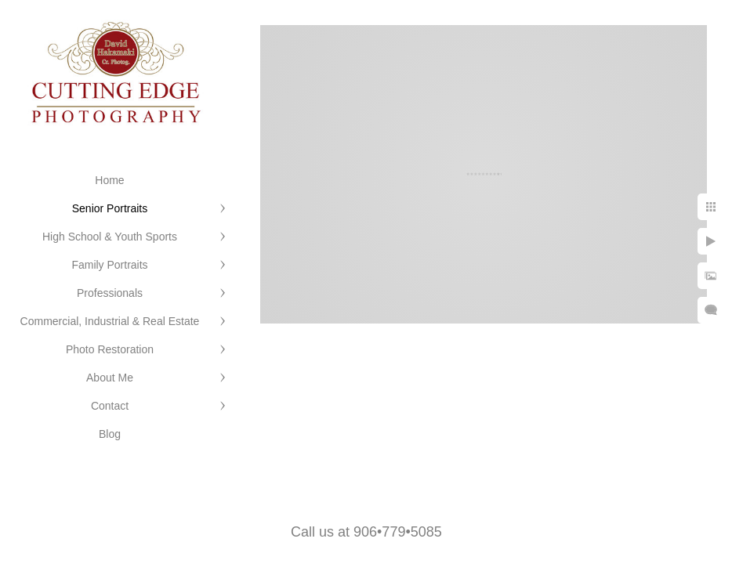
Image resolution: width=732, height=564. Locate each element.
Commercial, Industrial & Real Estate (110, 321)
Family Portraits (109, 264)
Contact (110, 406)
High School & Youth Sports (109, 236)
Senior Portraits (109, 208)
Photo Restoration (110, 349)
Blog (110, 434)
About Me (109, 377)
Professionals (110, 293)
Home (109, 180)
